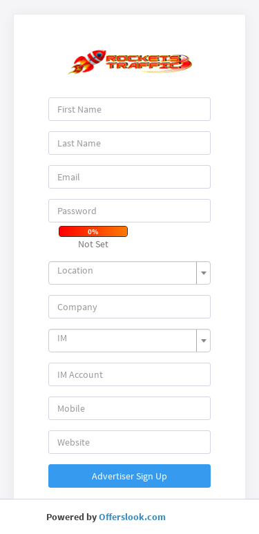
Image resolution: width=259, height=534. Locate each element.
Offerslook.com (132, 517)
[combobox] (129, 273)
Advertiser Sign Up (129, 476)
